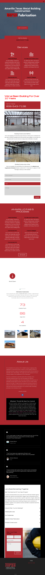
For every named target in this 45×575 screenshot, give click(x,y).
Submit (37, 197)
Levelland (34, 411)
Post (27, 411)
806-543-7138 (22, 40)
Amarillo (30, 411)
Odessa (24, 411)
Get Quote (22, 254)
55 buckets (13, 168)
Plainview (14, 413)
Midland (21, 411)
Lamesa (10, 413)
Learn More (22, 391)
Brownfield (20, 413)
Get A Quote (22, 27)
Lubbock (17, 411)
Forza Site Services (17, 138)
